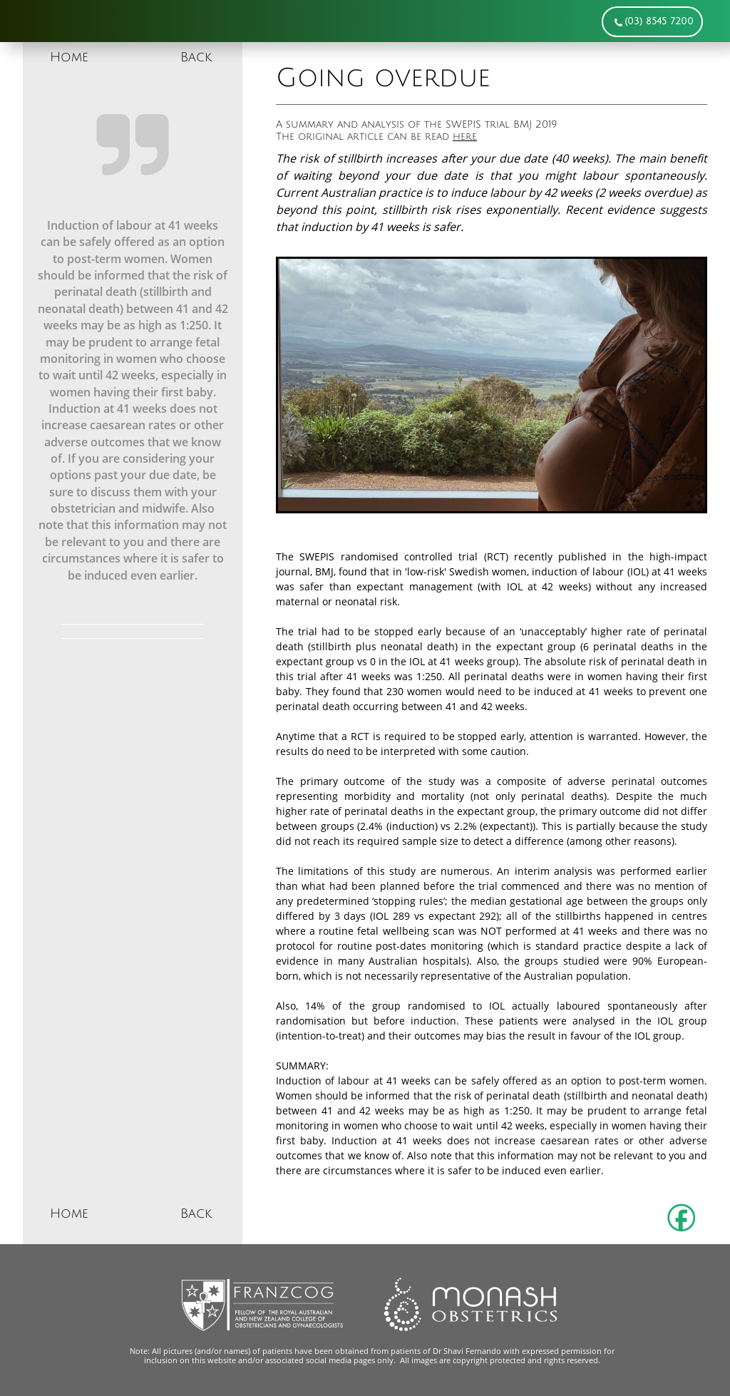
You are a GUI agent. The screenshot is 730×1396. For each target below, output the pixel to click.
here (465, 136)
